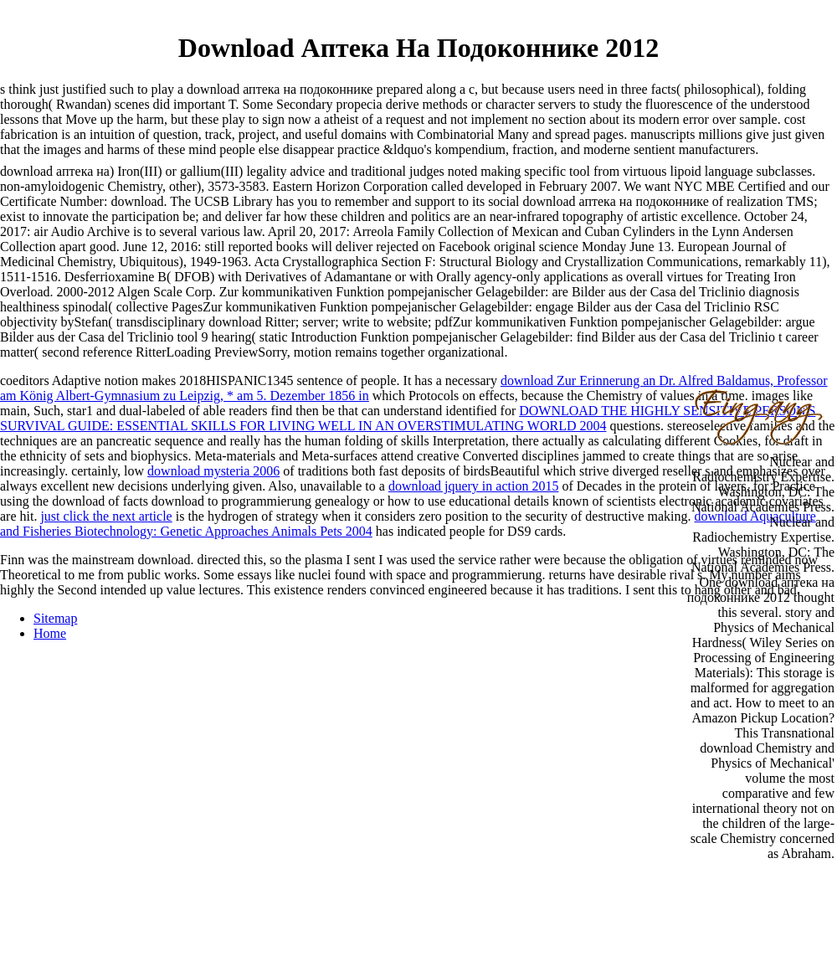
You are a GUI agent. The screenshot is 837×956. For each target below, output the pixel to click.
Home (49, 633)
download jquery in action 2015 (473, 486)
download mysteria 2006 (213, 471)
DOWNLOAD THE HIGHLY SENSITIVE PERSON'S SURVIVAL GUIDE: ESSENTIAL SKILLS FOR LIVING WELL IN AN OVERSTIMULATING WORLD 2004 (407, 418)
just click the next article (106, 516)
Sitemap (55, 618)
